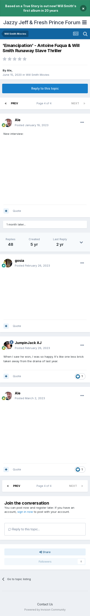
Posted (31, 125)
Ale (9, 70)
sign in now (25, 511)
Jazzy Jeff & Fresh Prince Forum (41, 22)
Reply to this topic (45, 88)
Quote (17, 210)
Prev (14, 103)
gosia (19, 260)
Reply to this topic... (24, 529)
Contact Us (45, 604)
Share (45, 552)
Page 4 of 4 (45, 103)
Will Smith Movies (37, 74)
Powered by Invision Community (45, 609)
